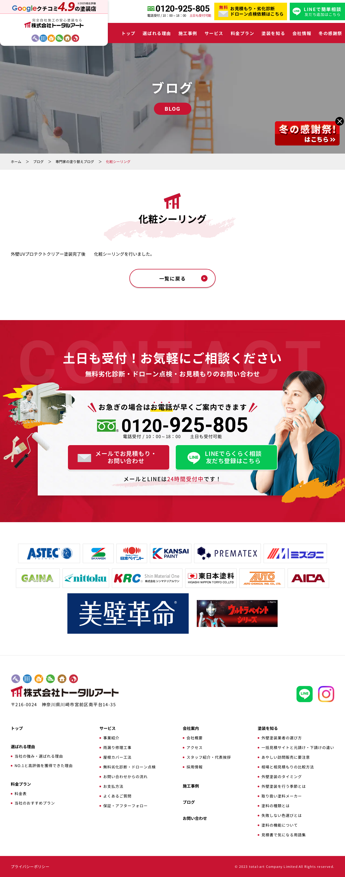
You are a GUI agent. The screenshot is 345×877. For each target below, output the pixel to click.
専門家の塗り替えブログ (75, 161)
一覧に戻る (172, 278)
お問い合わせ (195, 818)
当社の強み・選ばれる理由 (39, 756)
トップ (128, 33)
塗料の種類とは (275, 805)
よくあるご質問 (117, 796)
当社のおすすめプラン (35, 803)
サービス (214, 33)
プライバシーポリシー (30, 866)
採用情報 (195, 766)
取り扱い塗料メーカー (281, 796)
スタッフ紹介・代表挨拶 (209, 757)
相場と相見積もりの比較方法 (287, 766)
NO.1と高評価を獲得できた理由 (44, 765)
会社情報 (301, 33)
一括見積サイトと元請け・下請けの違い (297, 747)
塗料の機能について (279, 825)
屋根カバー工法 (117, 757)
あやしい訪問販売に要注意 (285, 757)
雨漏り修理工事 (117, 747)
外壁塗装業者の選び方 (281, 737)
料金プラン (242, 33)
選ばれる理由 (157, 33)
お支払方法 (113, 786)
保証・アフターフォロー (125, 805)
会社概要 (195, 737)
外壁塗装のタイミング (281, 776)
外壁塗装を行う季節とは (283, 786)
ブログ (38, 161)
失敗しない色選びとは (281, 815)
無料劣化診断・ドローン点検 (129, 766)
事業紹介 (111, 737)
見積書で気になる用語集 (283, 834)
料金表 (21, 793)
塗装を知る (273, 33)
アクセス (195, 747)
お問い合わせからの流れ (125, 776)
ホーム (16, 161)
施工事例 (187, 33)
